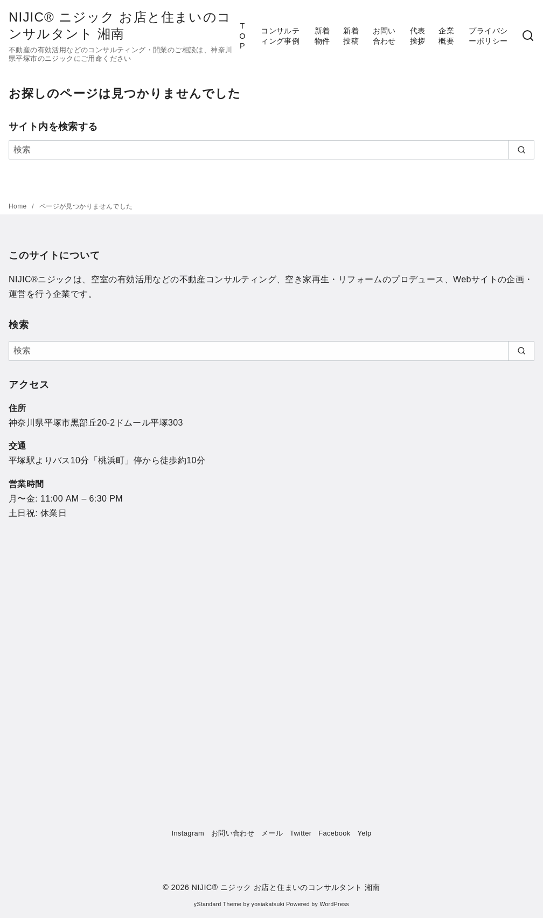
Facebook (334, 833)
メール (272, 833)
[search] (521, 149)
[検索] (527, 36)
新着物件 (322, 35)
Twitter (301, 833)
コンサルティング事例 (280, 35)
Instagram (188, 833)
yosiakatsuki (268, 904)
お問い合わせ (384, 35)
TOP (242, 36)
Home (19, 206)
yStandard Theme (217, 904)
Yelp (364, 833)
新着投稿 (351, 35)
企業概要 (446, 35)
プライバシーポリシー (488, 35)
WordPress (334, 904)
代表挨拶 (418, 35)
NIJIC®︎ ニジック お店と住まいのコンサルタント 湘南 (286, 887)
